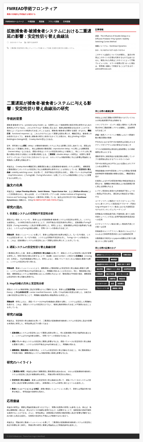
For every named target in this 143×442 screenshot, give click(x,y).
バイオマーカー (102, 283)
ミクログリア (101, 279)
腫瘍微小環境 (117, 288)
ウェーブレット (102, 259)
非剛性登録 (127, 255)
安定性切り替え (23, 48)
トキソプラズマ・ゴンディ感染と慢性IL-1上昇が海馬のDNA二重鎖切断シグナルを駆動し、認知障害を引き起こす (115, 127)
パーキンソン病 (122, 274)
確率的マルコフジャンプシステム (108, 255)
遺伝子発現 (110, 274)
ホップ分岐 (47, 48)
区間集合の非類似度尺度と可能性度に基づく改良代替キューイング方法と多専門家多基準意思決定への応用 (115, 217)
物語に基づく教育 (124, 264)
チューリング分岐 (35, 48)
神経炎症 (122, 279)
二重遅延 (13, 48)
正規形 (54, 48)
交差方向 (60, 48)
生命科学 (34, 42)
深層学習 (112, 279)
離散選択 (114, 259)
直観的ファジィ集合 (113, 269)
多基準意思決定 (129, 269)
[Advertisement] (71, 77)
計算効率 (100, 274)
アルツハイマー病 (103, 288)
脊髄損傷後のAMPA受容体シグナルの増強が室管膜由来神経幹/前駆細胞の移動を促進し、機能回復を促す (115, 173)
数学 (29, 42)
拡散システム (69, 48)
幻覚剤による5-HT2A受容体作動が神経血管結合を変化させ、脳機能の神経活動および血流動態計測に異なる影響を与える (115, 184)
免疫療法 (120, 283)
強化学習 (100, 269)
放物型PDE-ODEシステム (105, 264)
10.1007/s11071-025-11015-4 (45, 200)
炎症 (112, 283)
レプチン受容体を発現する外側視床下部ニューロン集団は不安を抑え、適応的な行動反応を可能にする (115, 194)
